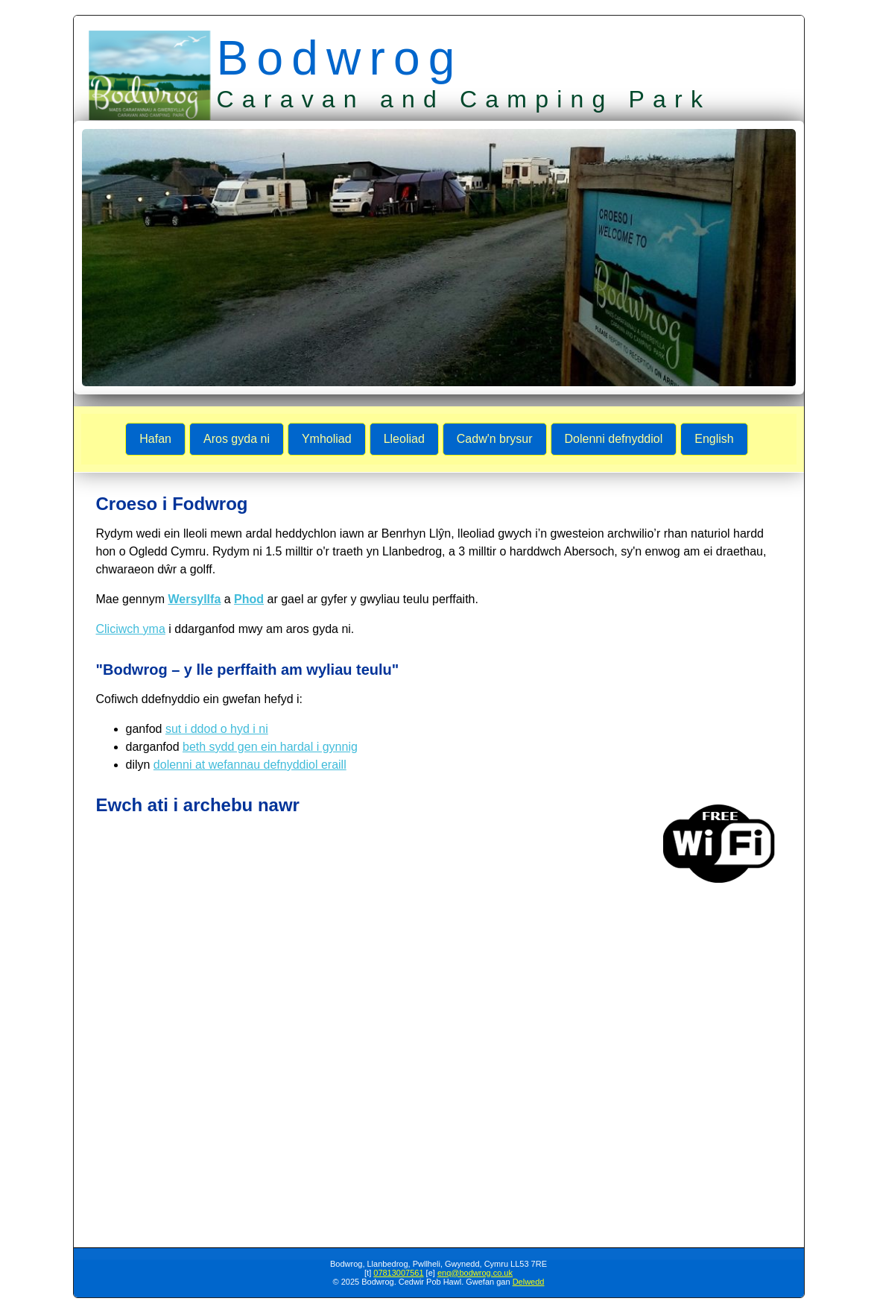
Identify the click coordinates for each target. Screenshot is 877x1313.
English (713, 438)
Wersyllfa (194, 599)
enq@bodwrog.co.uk (475, 1272)
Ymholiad (327, 438)
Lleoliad (404, 438)
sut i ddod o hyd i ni (216, 728)
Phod (249, 599)
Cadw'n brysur (495, 438)
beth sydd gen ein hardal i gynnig (270, 746)
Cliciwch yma (130, 629)
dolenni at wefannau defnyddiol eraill (249, 764)
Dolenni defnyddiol (614, 438)
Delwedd (529, 1281)
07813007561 (398, 1272)
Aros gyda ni (236, 438)
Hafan (155, 438)
